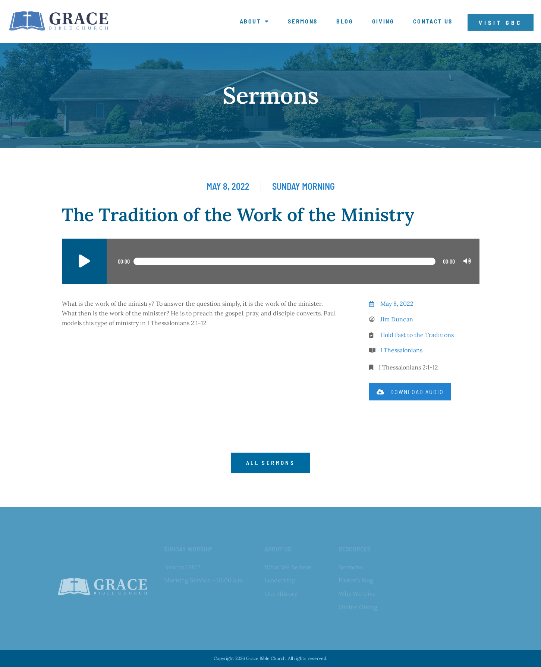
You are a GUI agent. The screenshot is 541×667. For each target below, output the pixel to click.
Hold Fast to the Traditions (417, 335)
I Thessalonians (401, 350)
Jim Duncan (396, 319)
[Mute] (467, 261)
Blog (344, 21)
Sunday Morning (303, 186)
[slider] (284, 261)
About (255, 21)
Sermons (303, 21)
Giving (383, 21)
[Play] (84, 261)
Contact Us (433, 21)
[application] (271, 261)
